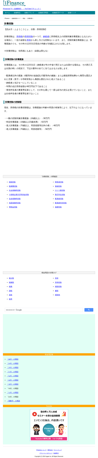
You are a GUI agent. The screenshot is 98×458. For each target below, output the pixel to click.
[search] (43, 310)
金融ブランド (29, 13)
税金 (24, 18)
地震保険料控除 (15, 203)
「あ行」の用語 (12, 359)
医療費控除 (13, 186)
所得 (29, 40)
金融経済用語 (43, 13)
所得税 (19, 36)
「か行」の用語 (12, 363)
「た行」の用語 (12, 372)
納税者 (46, 36)
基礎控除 (58, 207)
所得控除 (29, 36)
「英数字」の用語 (13, 401)
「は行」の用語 (12, 380)
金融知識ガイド (16, 18)
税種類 (11, 282)
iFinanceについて (41, 450)
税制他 (57, 295)
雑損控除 (12, 182)
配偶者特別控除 (61, 203)
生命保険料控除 (15, 199)
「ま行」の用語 (12, 384)
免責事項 (56, 453)
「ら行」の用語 (12, 393)
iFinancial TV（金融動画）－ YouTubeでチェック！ (22, 9)
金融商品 (17, 13)
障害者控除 (59, 182)
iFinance (7, 18)
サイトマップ (58, 450)
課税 (10, 291)
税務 (10, 286)
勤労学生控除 (60, 195)
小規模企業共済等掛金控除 (19, 195)
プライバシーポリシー (45, 453)
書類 (56, 291)
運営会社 (50, 450)
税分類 (11, 278)
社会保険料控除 (15, 190)
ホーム (7, 13)
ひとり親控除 (60, 190)
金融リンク (72, 13)
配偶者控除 (59, 199)
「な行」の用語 (12, 376)
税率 (10, 299)
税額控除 (58, 286)
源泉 (10, 295)
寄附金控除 (13, 207)
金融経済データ (58, 13)
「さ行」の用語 (12, 368)
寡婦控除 (58, 186)
